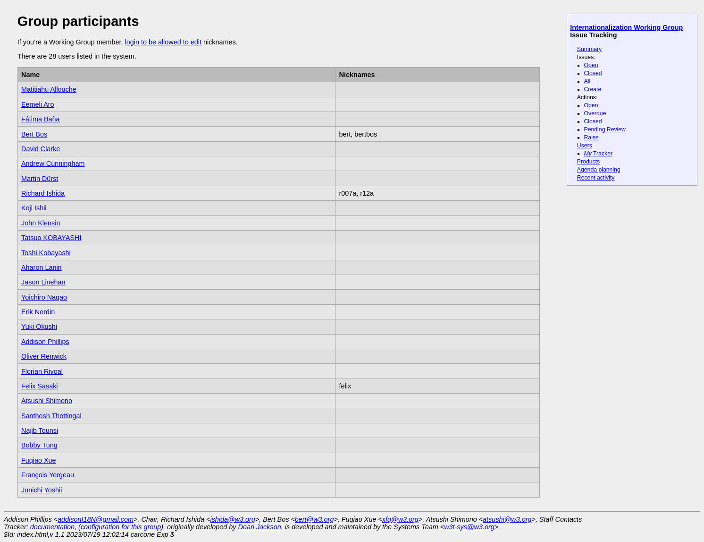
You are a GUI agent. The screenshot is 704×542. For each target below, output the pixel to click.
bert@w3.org (314, 519)
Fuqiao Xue (38, 460)
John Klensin (40, 223)
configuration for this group (121, 527)
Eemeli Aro (37, 104)
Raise (591, 137)
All (587, 81)
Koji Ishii (34, 208)
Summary (589, 49)
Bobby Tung (39, 445)
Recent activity (596, 177)
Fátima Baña (40, 119)
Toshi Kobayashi (46, 253)
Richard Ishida (43, 193)
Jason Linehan (43, 282)
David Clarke (40, 149)
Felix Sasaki (39, 386)
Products (588, 161)
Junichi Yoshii (41, 490)
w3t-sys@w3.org (469, 527)
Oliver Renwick (44, 356)
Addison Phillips (45, 341)
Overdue (595, 113)
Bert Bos (34, 134)
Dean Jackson (259, 527)
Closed (593, 73)
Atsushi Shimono (46, 400)
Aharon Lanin (41, 267)
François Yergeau (47, 475)
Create (593, 89)
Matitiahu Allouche (48, 89)
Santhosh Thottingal (51, 416)
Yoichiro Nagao (44, 297)
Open (591, 65)
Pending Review (605, 129)
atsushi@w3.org (507, 519)
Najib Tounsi (39, 430)
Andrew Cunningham (52, 163)
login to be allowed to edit (163, 42)
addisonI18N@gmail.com (96, 519)
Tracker (598, 153)
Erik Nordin (38, 312)
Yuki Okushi (39, 326)
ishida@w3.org (232, 519)
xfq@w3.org (400, 519)
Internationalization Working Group (626, 27)
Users (584, 145)
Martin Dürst (39, 178)
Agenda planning (598, 169)
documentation (52, 527)
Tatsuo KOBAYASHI (51, 237)
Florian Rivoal (42, 371)
